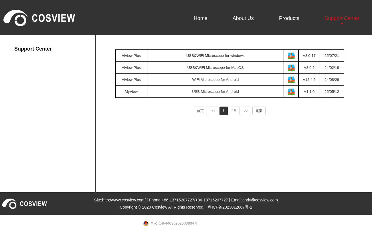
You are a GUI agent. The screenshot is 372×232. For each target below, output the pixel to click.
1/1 (234, 111)
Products (289, 18)
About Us (243, 18)
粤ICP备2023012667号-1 (230, 207)
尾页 (259, 111)
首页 (200, 111)
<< (213, 111)
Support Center (341, 18)
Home (200, 18)
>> (246, 111)
